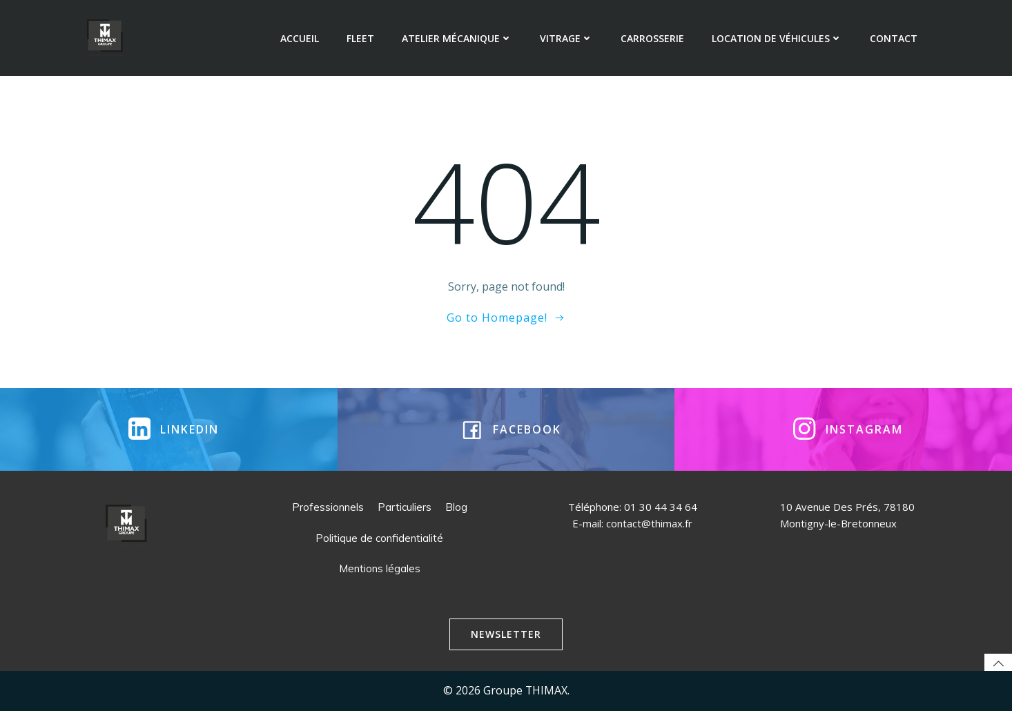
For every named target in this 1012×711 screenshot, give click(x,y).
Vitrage (566, 38)
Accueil (299, 38)
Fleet (360, 38)
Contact (893, 38)
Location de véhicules (777, 38)
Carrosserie (652, 38)
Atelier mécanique (457, 38)
